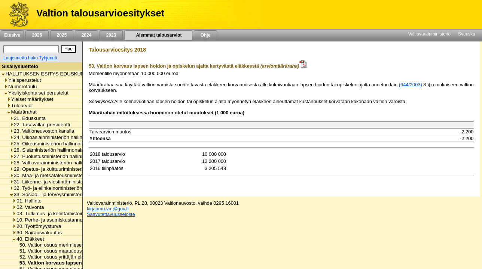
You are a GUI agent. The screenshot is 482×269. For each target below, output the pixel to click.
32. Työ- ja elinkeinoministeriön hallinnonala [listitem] (60, 188)
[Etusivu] (16, 14)
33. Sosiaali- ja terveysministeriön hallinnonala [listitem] (63, 194)
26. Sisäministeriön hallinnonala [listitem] (47, 150)
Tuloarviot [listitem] (20, 105)
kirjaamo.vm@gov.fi (108, 208)
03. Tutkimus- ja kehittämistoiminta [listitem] (52, 213)
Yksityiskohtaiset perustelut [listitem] (36, 93)
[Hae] (68, 49)
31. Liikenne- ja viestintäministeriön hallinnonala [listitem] (64, 182)
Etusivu (12, 35)
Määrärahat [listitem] (22, 112)
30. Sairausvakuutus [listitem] (37, 232)
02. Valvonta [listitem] (28, 207)
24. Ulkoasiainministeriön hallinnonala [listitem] (53, 137)
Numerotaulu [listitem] (20, 86)
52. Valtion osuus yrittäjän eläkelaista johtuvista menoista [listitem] (80, 257)
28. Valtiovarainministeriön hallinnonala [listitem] (55, 163)
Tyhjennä (48, 58)
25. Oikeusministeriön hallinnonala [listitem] (50, 143)
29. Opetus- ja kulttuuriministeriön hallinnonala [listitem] (63, 169)
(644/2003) (410, 84)
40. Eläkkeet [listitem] (28, 239)
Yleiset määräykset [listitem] (30, 99)
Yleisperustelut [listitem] (22, 80)
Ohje (205, 35)
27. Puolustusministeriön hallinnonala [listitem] (53, 156)
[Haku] (31, 49)
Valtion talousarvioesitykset (100, 13)
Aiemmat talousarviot (158, 35)
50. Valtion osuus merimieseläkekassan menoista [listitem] (71, 245)
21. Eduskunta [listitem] (28, 118)
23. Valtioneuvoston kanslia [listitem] (42, 131)
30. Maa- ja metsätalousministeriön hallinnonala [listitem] (64, 175)
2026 (37, 35)
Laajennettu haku (20, 58)
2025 (61, 35)
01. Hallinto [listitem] (27, 201)
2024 (86, 35)
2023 (111, 35)
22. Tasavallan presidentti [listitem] (40, 124)
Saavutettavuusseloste (111, 214)
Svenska (466, 34)
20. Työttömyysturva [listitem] (36, 226)
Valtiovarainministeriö (429, 34)
